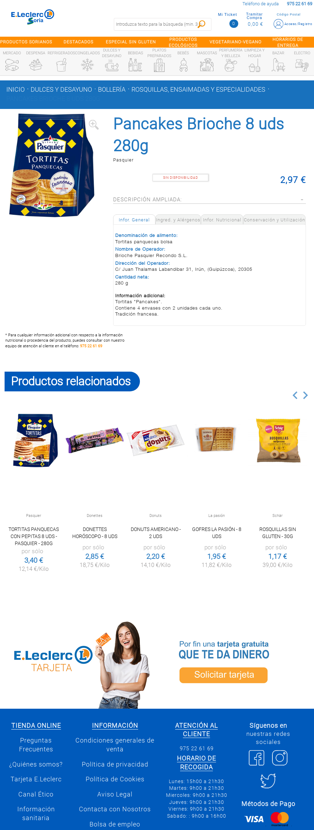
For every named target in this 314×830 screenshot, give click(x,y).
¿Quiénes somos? (36, 764)
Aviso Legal (115, 794)
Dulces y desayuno (61, 89)
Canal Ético (36, 794)
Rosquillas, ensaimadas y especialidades (198, 89)
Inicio (15, 89)
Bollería (111, 89)
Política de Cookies (115, 779)
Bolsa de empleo (115, 824)
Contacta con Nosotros (115, 809)
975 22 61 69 (91, 346)
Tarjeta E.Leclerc (36, 779)
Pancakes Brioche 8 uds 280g (53, 99)
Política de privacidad (115, 764)
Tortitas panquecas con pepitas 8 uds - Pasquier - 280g (33, 536)
